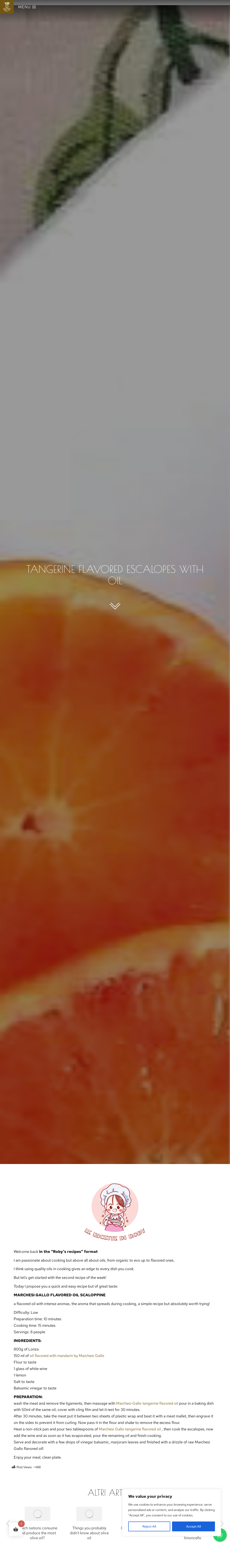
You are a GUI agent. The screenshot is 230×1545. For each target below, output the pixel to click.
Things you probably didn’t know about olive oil (89, 1533)
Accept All (193, 1526)
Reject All (149, 1526)
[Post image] (37, 1514)
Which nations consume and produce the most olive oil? (37, 1533)
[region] (171, 1512)
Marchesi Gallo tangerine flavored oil (147, 1403)
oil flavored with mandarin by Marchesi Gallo (67, 1355)
